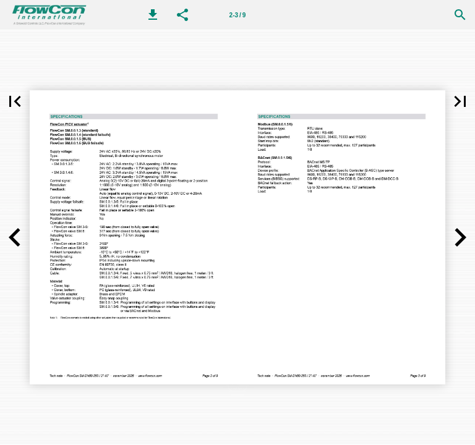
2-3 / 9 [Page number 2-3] (237, 15)
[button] (153, 15)
